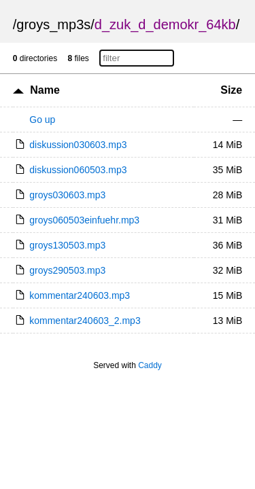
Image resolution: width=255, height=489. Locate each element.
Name (45, 90)
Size (231, 90)
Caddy (150, 365)
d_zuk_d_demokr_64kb (165, 24)
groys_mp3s (53, 24)
